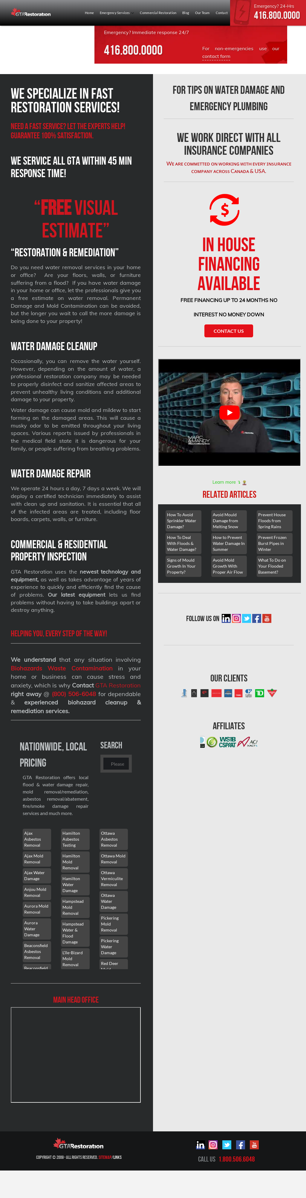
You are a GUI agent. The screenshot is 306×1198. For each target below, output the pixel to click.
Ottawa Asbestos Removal (109, 839)
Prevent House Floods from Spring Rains (272, 520)
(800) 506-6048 (74, 694)
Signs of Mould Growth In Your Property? (181, 566)
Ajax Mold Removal (33, 858)
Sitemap (105, 1157)
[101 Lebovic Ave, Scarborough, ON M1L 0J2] (76, 1055)
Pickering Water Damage (110, 946)
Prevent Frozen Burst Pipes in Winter (272, 543)
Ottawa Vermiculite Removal (112, 878)
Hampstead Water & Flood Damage (73, 932)
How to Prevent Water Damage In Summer (229, 543)
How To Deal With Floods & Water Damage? (181, 543)
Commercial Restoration (158, 13)
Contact (222, 13)
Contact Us (229, 331)
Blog (185, 13)
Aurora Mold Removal (36, 908)
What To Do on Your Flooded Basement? (272, 566)
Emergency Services (117, 13)
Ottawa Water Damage (108, 901)
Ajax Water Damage (34, 875)
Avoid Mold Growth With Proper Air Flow (228, 566)
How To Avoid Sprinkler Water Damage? (181, 520)
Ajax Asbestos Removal (32, 839)
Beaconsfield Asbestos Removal (36, 951)
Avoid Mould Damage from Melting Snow (225, 520)
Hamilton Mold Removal (71, 861)
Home (89, 13)
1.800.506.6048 (236, 1159)
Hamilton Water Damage (71, 884)
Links (117, 1157)
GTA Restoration (118, 685)
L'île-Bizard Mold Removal (72, 958)
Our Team (202, 13)
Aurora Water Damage (31, 928)
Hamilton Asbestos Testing (71, 839)
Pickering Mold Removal (110, 923)
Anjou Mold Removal (35, 892)
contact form (216, 56)
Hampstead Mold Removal (73, 907)
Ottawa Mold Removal (113, 858)
